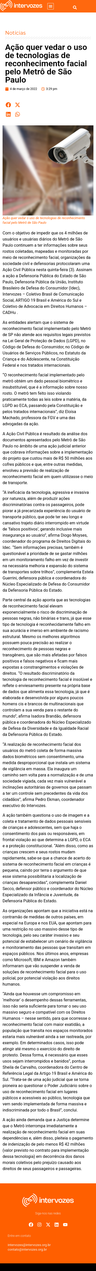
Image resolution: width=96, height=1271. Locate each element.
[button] (50, 6)
